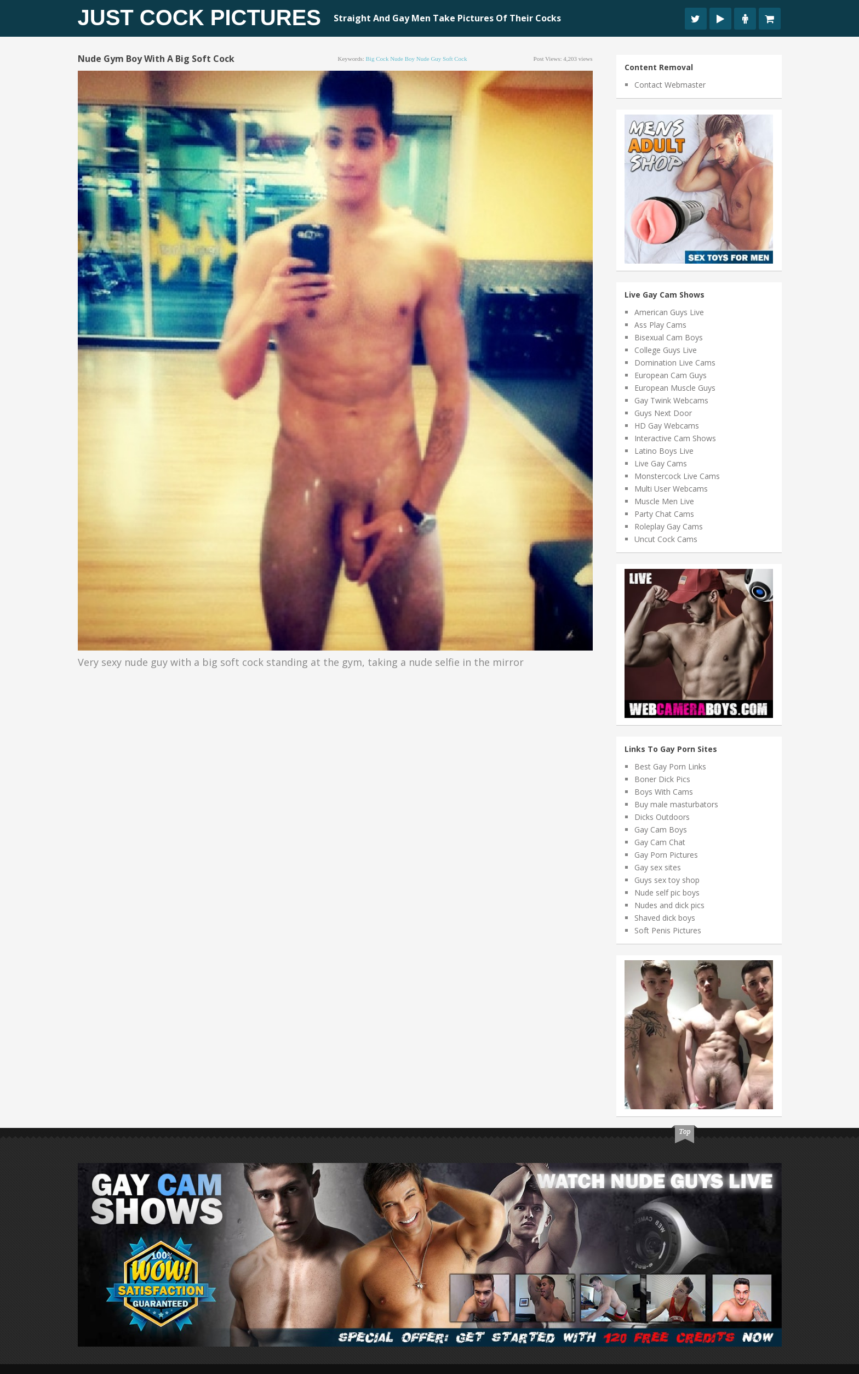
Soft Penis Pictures (667, 930)
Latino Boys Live (664, 451)
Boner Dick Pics (662, 779)
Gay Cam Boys (660, 829)
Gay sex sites (657, 867)
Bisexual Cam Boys (668, 337)
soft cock (455, 58)
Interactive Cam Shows (675, 438)
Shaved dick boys (664, 918)
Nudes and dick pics (669, 905)
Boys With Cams (663, 791)
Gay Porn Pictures (666, 855)
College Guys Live (665, 350)
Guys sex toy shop (667, 880)
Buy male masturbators (676, 804)
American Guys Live (669, 312)
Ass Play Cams (660, 325)
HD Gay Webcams (666, 425)
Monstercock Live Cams (677, 476)
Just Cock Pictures (200, 17)
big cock (377, 58)
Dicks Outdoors (662, 817)
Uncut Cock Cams (665, 539)
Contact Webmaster (670, 84)
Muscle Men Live (664, 501)
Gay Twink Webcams (671, 400)
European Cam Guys (670, 375)
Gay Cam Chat (659, 842)
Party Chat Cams (664, 514)
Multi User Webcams (671, 488)
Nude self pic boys (667, 892)
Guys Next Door (663, 413)
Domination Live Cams (674, 362)
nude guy (429, 58)
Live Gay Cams (660, 463)
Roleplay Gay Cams (668, 526)
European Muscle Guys (674, 388)
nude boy (402, 58)
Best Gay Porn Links (670, 766)
